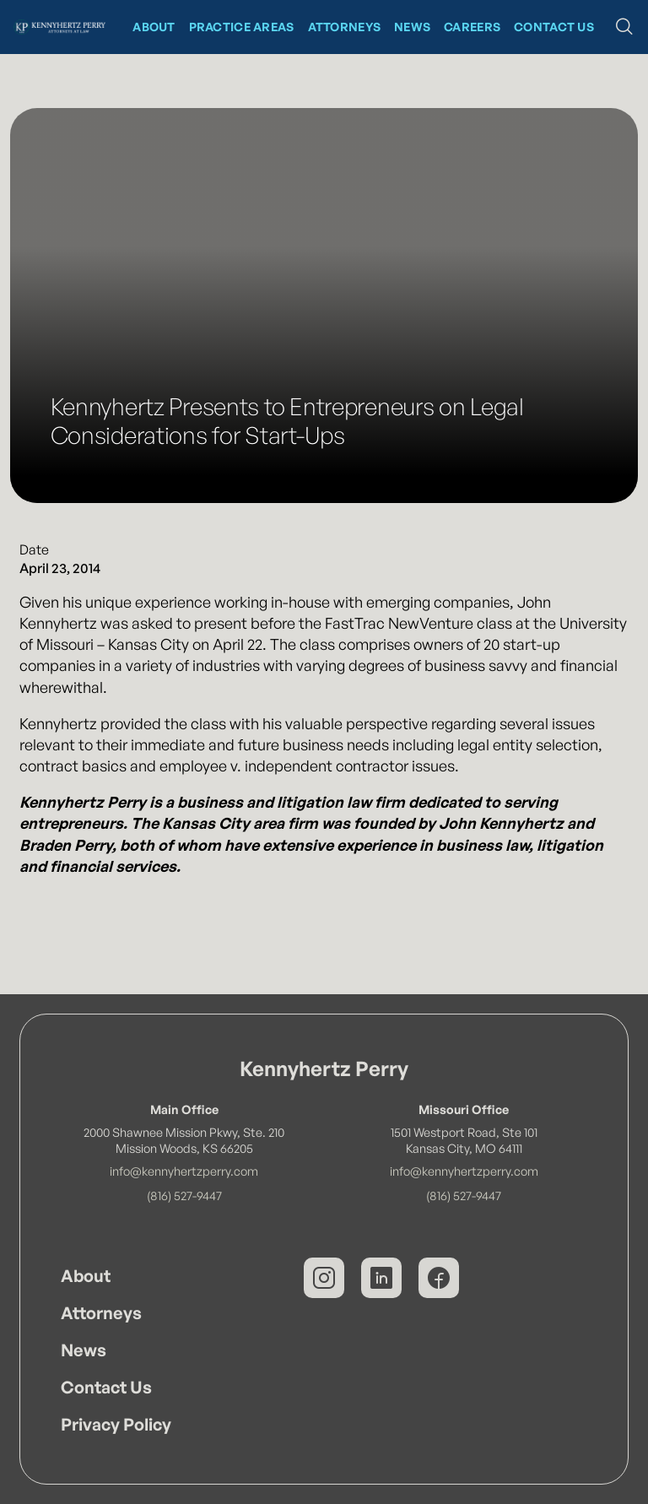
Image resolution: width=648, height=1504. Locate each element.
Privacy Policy (116, 1424)
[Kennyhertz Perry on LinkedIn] (381, 1278)
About (86, 1275)
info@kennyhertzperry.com (184, 1170)
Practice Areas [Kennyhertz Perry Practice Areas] (241, 26)
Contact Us (106, 1387)
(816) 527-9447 (184, 1195)
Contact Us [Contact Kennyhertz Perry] (554, 26)
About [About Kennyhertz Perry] (153, 26)
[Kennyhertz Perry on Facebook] (438, 1278)
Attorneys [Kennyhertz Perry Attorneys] (344, 26)
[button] (624, 27)
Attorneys (101, 1312)
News (83, 1350)
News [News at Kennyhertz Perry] (412, 26)
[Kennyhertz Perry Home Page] (59, 27)
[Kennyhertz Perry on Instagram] (324, 1278)
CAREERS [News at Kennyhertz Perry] (472, 26)
